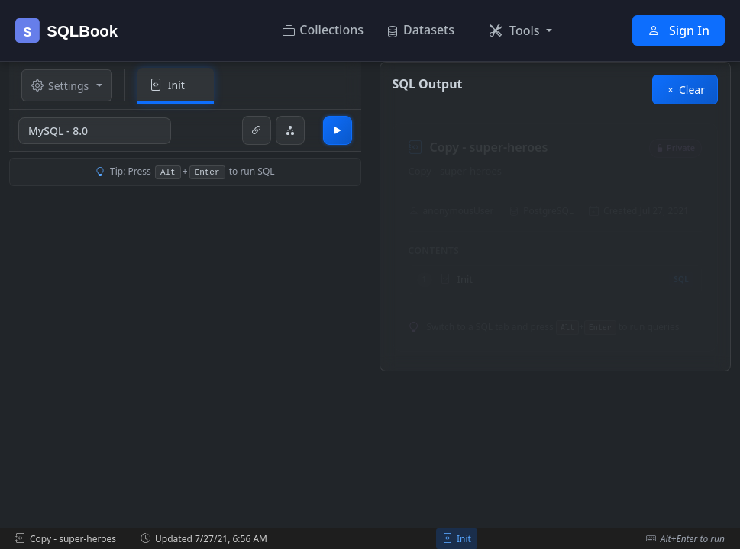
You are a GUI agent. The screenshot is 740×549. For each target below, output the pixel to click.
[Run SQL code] (337, 130)
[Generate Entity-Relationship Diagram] (290, 130)
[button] (520, 30)
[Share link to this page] (256, 130)
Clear (685, 89)
